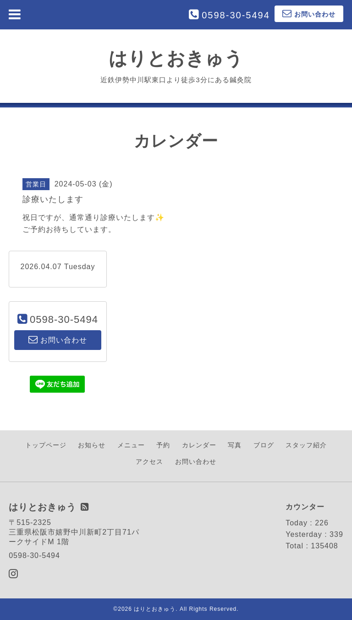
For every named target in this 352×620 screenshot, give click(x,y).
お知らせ (91, 445)
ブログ (263, 445)
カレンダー (199, 445)
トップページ (45, 445)
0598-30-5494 (236, 15)
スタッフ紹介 (306, 445)
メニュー (131, 445)
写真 (235, 445)
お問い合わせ (195, 461)
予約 (163, 445)
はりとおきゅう (176, 58)
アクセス (149, 461)
